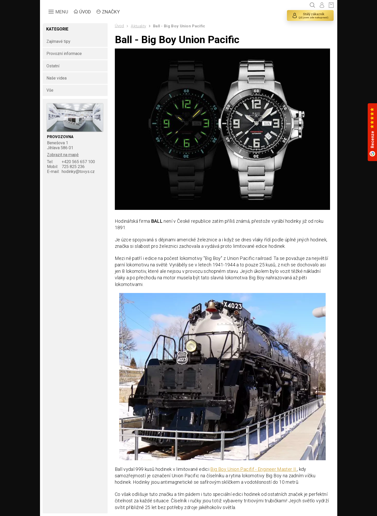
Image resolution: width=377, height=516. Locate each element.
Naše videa (56, 78)
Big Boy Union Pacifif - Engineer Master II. (253, 469)
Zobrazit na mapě (63, 154)
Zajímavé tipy (58, 41)
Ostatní (52, 65)
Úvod (119, 25)
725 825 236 (66, 166)
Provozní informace (64, 53)
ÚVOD (85, 11)
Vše (49, 90)
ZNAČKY (111, 11)
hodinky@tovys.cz (71, 171)
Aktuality (138, 26)
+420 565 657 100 (71, 161)
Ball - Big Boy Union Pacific (179, 26)
